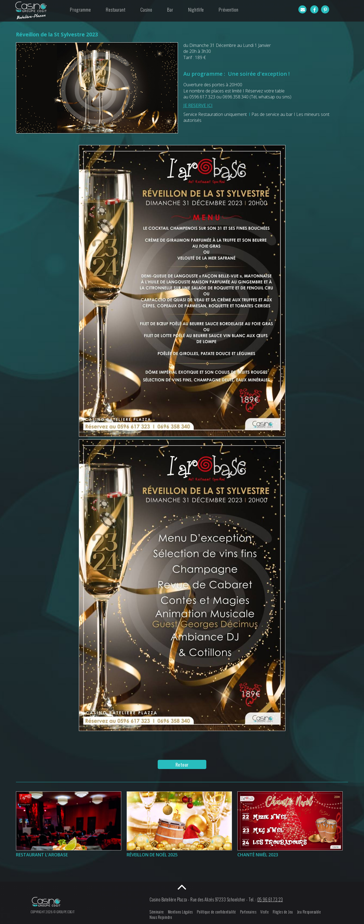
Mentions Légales (180, 912)
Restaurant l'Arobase (42, 855)
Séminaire (157, 912)
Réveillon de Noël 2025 (152, 855)
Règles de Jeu (283, 912)
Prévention (228, 9)
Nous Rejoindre (161, 917)
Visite (264, 912)
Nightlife (196, 9)
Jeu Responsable (309, 912)
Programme (80, 9)
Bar (170, 9)
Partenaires (248, 912)
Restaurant (116, 9)
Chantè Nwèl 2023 (257, 855)
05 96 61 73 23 (270, 899)
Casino (146, 9)
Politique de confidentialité (216, 912)
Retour (182, 764)
